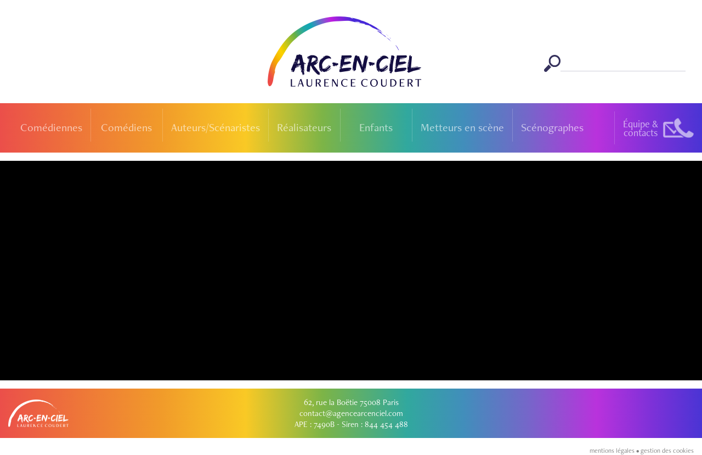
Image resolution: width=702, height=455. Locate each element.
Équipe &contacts (640, 128)
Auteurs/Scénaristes (215, 127)
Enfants (376, 127)
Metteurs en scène (462, 127)
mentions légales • (615, 450)
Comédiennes (51, 127)
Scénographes (552, 127)
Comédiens (126, 127)
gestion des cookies (667, 450)
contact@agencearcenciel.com (351, 413)
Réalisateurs (304, 127)
